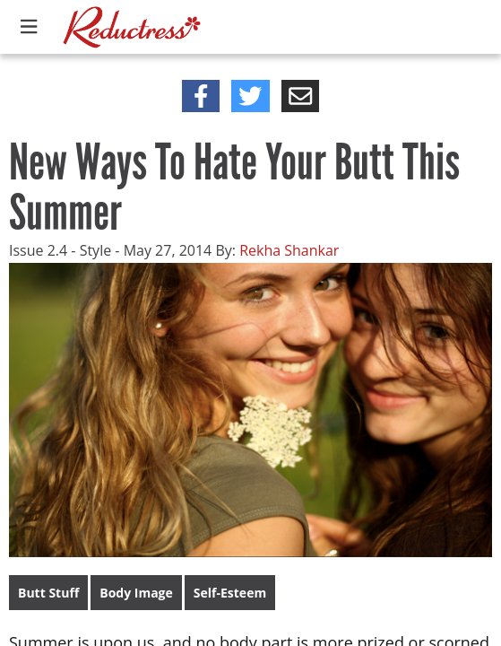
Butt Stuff (48, 592)
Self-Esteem (230, 592)
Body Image (136, 592)
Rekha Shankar (289, 250)
